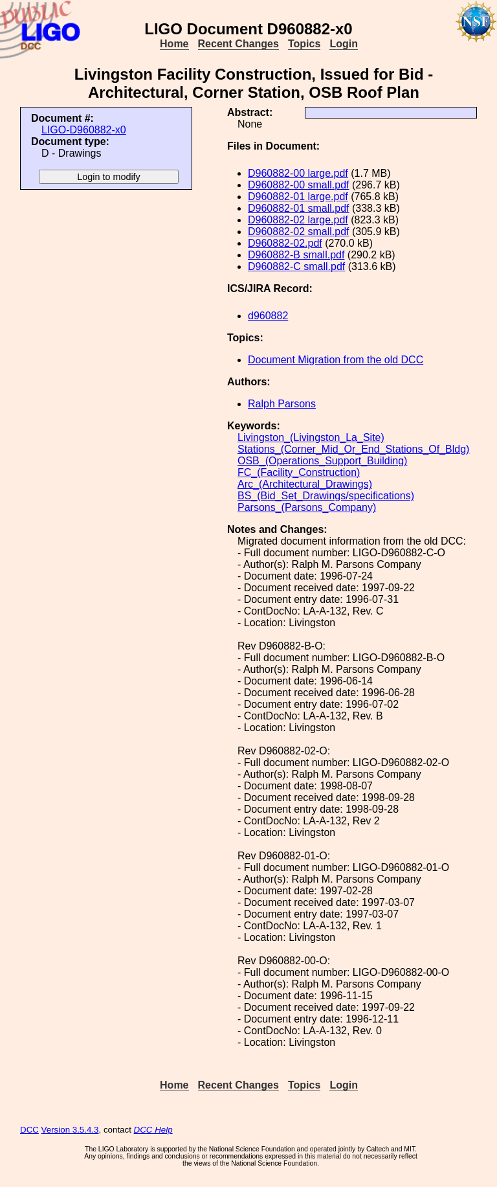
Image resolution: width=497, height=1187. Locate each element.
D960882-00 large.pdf (298, 173)
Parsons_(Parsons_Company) (306, 507)
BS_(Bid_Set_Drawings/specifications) (325, 495)
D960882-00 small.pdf (298, 184)
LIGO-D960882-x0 (83, 129)
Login (343, 43)
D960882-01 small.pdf (298, 208)
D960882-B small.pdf (296, 254)
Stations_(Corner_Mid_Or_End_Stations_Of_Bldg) (353, 449)
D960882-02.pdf (285, 243)
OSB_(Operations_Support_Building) (322, 460)
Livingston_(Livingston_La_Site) (310, 437)
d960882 (268, 315)
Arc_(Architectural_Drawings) (304, 484)
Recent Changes (238, 43)
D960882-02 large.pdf (298, 219)
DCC (29, 1130)
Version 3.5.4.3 (70, 1130)
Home (174, 43)
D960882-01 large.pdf (298, 196)
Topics (304, 43)
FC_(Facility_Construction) (298, 472)
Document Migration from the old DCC (335, 359)
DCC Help (153, 1130)
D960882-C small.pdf (296, 266)
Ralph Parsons (282, 403)
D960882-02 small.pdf (298, 231)
